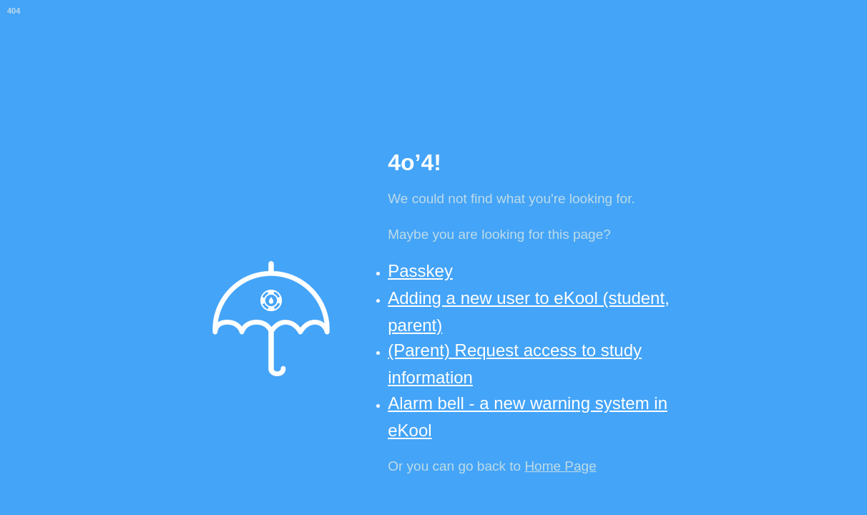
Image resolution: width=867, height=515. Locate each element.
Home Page (560, 466)
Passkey (420, 270)
